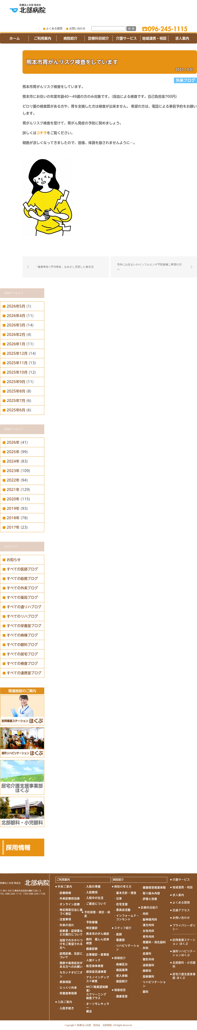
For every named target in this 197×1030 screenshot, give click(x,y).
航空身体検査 (95, 966)
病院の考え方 (123, 886)
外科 (146, 948)
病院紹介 (70, 38)
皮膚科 (147, 953)
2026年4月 (16, 315)
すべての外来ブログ (22, 588)
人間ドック (93, 960)
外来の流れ (67, 925)
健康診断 (92, 948)
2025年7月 (16, 400)
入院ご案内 (65, 1002)
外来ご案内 (65, 886)
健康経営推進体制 (154, 887)
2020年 (13, 499)
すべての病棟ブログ (22, 635)
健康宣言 (122, 996)
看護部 (120, 940)
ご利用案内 (42, 38)
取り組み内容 (151, 893)
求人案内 (182, 38)
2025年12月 (17, 353)
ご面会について (96, 903)
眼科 (146, 991)
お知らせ (14, 559)
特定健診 (92, 928)
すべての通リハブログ (24, 607)
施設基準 (122, 970)
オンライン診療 (70, 904)
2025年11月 (17, 363)
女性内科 (148, 930)
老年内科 (148, 936)
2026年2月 (16, 334)
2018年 (13, 518)
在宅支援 (122, 904)
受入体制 (122, 975)
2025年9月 (16, 381)
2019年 (13, 508)
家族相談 (65, 982)
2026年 (13, 442)
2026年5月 (16, 306)
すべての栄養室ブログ (24, 625)
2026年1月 (16, 344)
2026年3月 (16, 325)
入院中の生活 (95, 898)
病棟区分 (122, 964)
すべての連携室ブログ (24, 673)
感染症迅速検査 (96, 971)
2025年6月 (16, 410)
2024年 (13, 461)
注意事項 (65, 919)
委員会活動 (123, 909)
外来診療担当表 (70, 898)
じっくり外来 (68, 987)
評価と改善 (150, 898)
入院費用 (92, 892)
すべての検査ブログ (22, 663)
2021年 (13, 489)
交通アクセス (181, 910)
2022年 (13, 480)
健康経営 (120, 990)
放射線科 (148, 976)
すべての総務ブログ (22, 578)
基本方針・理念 (126, 893)
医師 (119, 934)
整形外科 (148, 959)
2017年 (13, 527)
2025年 (13, 452)
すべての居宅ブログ (22, 654)
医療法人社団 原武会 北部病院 (94, 1025)
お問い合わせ (77, 28)
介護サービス (126, 38)
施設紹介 (122, 981)
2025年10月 (17, 372)
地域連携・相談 (154, 38)
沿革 (119, 898)
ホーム (14, 38)
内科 (146, 913)
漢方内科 (148, 925)
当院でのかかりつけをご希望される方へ (71, 944)
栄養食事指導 (68, 993)
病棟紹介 (120, 958)
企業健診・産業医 (97, 954)
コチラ (41, 133)
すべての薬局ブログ (22, 597)
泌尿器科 (148, 965)
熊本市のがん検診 (97, 933)
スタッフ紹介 (123, 928)
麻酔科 (147, 970)
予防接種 (92, 922)
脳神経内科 (150, 919)
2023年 (13, 470)
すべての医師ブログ (22, 569)
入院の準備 (93, 886)
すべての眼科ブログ (22, 644)
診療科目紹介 (98, 38)
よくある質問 (54, 28)
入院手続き (67, 1008)
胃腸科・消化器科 (154, 942)
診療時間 (65, 893)
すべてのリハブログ (22, 616)
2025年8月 (16, 391)
